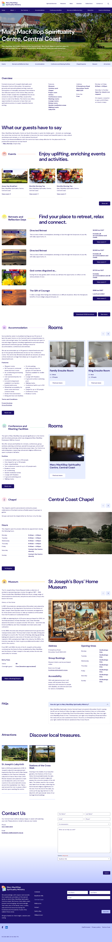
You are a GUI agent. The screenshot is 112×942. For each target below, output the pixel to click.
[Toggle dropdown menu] (15, 10)
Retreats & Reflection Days (74, 10)
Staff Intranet (86, 927)
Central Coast (38, 899)
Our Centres (24, 10)
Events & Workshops (104, 10)
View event (6, 194)
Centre (63, 855)
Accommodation (39, 10)
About (12, 10)
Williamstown (38, 915)
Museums (63, 3)
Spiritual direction (51, 3)
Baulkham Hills (38, 896)
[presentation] (71, 865)
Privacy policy (96, 927)
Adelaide (37, 892)
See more (104, 314)
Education (90, 10)
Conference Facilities (56, 10)
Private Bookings (7, 403)
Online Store (88, 3)
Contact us (99, 3)
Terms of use (106, 927)
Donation (79, 3)
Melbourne (37, 903)
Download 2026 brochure (85, 314)
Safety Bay (37, 911)
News (71, 3)
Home (3, 10)
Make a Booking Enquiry (13, 679)
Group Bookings (7, 405)
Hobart (36, 907)
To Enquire (8, 568)
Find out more (57, 383)
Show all (104, 203)
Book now (8, 413)
